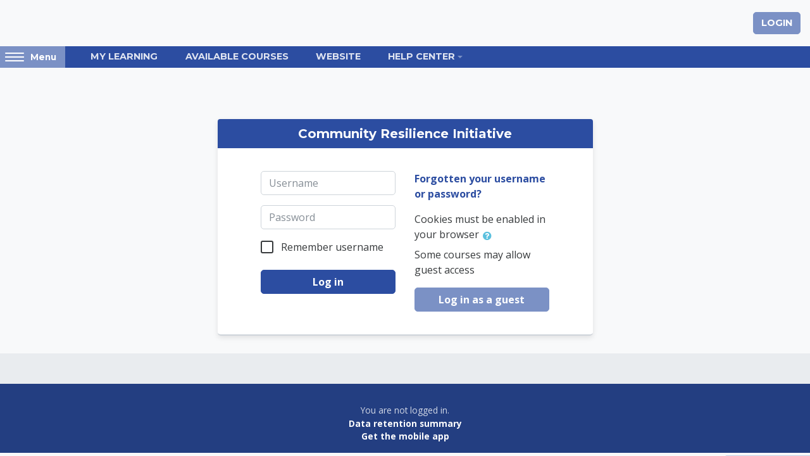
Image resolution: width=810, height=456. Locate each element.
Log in (328, 282)
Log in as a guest (482, 300)
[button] (490, 235)
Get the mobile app (405, 436)
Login (776, 22)
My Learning (124, 56)
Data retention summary (405, 423)
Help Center (421, 56)
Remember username (332, 247)
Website (338, 56)
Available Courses (237, 56)
